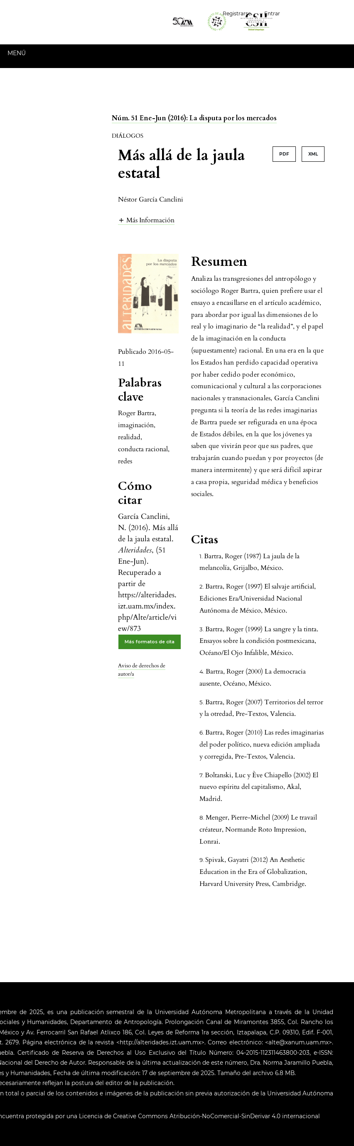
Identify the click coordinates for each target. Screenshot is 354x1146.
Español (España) (320, 13)
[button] (146, 220)
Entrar (272, 13)
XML (313, 154)
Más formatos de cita (150, 642)
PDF (284, 154)
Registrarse (237, 13)
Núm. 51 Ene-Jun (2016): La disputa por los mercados (194, 118)
